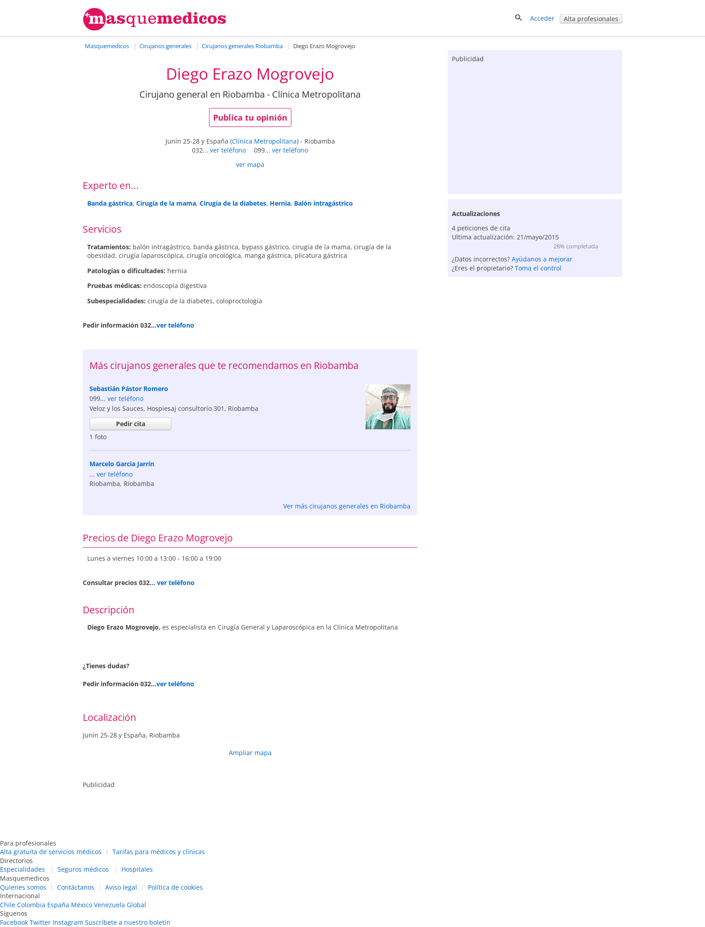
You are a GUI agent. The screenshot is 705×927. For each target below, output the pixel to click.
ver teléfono (228, 150)
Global (136, 904)
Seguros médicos (83, 869)
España (58, 904)
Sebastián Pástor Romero (128, 388)
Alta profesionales (591, 18)
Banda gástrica (110, 203)
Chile (7, 904)
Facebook (14, 922)
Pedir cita (130, 423)
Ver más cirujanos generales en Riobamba (347, 506)
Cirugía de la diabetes (233, 203)
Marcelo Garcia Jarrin (121, 463)
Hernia (280, 203)
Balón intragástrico (323, 203)
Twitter (40, 922)
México (81, 904)
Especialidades (22, 869)
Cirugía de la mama (166, 203)
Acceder (542, 18)
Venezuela (109, 904)
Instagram (68, 922)
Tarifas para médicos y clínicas (158, 851)
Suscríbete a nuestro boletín (127, 922)
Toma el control (538, 268)
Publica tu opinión (250, 117)
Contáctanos (75, 887)
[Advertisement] (535, 126)
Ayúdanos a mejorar (542, 259)
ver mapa (250, 164)
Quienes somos (23, 887)
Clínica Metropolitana (264, 141)
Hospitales (137, 869)
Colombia (31, 904)
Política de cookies (175, 887)
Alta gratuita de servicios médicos (51, 851)
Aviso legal (121, 887)
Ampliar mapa (250, 752)
